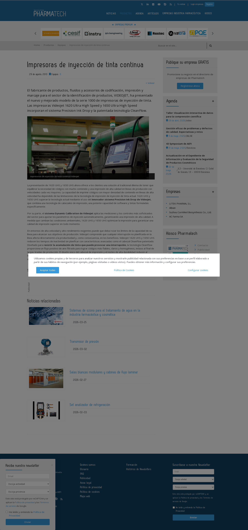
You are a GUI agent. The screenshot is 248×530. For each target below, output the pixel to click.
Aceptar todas (47, 270)
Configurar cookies (198, 270)
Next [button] (212, 33)
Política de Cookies (124, 270)
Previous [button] (35, 33)
